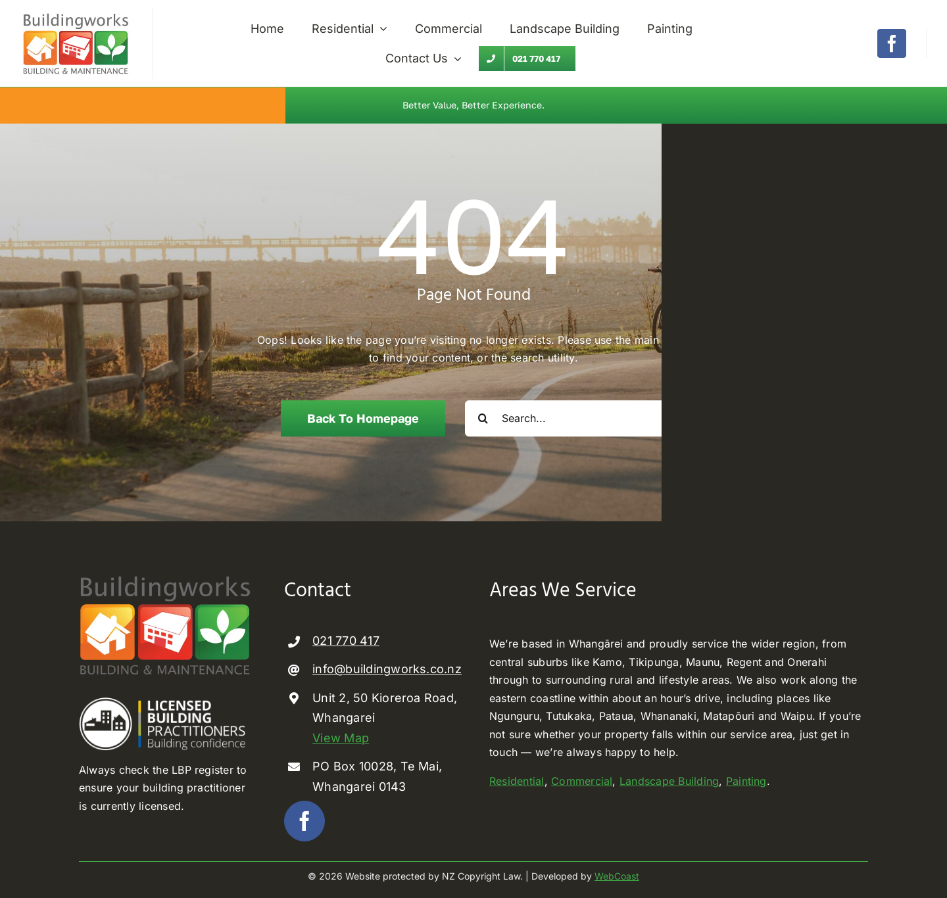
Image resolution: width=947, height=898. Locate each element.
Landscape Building (669, 781)
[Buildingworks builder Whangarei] (76, 13)
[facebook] (891, 43)
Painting (746, 781)
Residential (517, 781)
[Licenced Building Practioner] (166, 702)
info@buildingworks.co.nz (387, 669)
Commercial (581, 781)
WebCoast (617, 876)
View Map (340, 738)
